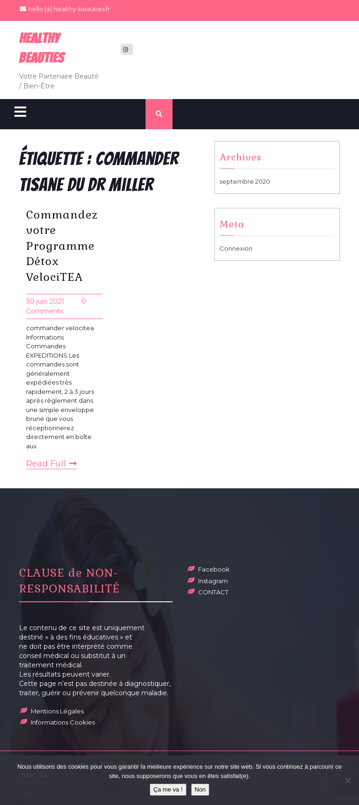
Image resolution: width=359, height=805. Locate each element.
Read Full (51, 464)
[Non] (347, 780)
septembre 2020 (244, 181)
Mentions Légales (57, 711)
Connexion (236, 248)
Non (200, 789)
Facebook (214, 569)
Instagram (213, 581)
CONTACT (213, 592)
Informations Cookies (63, 722)
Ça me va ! (168, 789)
